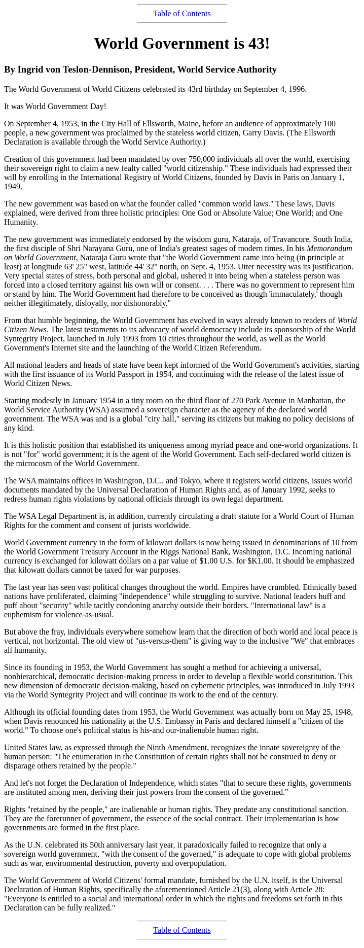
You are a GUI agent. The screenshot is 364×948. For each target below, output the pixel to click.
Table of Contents (182, 13)
